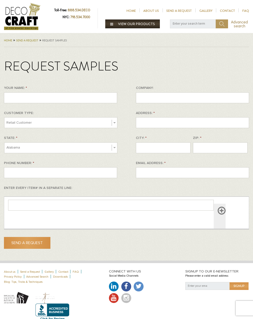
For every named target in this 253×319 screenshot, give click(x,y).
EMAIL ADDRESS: (151, 163)
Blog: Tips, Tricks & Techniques (23, 282)
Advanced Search (37, 276)
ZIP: (197, 138)
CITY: (141, 138)
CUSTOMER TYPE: (19, 113)
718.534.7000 (80, 17)
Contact (227, 10)
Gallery (205, 10)
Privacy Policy (13, 276)
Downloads (60, 276)
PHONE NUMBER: (19, 163)
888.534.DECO (79, 10)
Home (131, 10)
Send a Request (179, 10)
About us (151, 10)
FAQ (245, 10)
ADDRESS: (145, 113)
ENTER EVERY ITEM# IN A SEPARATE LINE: (38, 188)
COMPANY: (144, 88)
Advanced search (239, 23)
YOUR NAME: (15, 88)
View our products (132, 23)
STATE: (10, 138)
